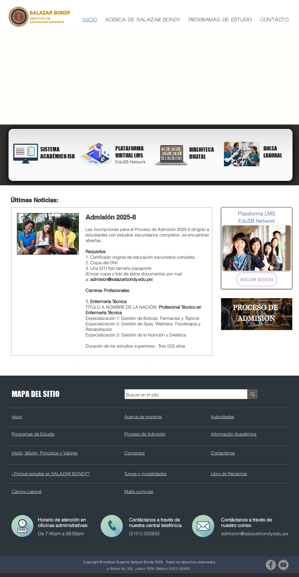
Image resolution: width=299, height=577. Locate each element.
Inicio (17, 416)
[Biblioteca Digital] (26, 153)
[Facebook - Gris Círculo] (271, 565)
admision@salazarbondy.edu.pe (121, 279)
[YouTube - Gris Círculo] (283, 565)
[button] (143, 19)
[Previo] (75, 363)
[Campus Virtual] (97, 154)
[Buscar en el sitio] (180, 394)
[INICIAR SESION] (257, 279)
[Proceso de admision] (256, 314)
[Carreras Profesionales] (242, 154)
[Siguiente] (146, 363)
